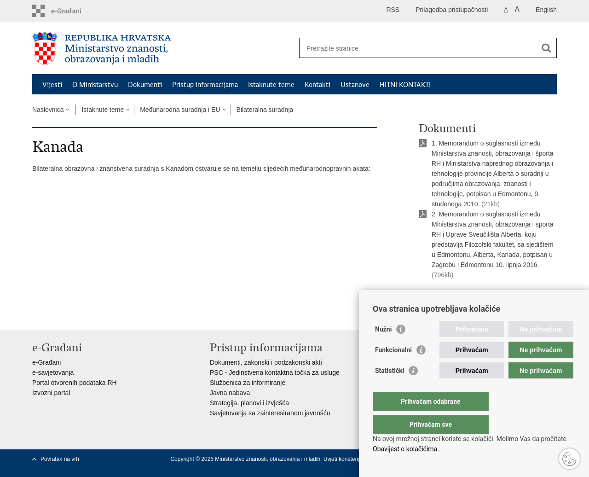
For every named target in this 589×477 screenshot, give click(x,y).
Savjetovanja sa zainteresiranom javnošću (270, 413)
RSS (392, 9)
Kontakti (317, 85)
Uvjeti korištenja (343, 459)
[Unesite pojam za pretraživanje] (418, 48)
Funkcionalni (393, 368)
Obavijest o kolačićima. (406, 449)
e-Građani (46, 362)
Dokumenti (145, 85)
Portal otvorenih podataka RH (74, 382)
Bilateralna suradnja (265, 109)
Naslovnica (48, 109)
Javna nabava (230, 392)
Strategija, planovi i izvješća (249, 403)
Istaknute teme (271, 85)
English (546, 9)
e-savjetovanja (53, 372)
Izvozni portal (51, 392)
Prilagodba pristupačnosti (452, 9)
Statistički (389, 389)
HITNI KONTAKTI (405, 85)
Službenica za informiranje (247, 382)
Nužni (383, 347)
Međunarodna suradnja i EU (180, 109)
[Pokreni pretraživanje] (546, 48)
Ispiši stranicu (445, 298)
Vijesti (52, 85)
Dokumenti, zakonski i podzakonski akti (266, 362)
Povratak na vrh (59, 459)
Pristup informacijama (205, 85)
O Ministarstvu (95, 85)
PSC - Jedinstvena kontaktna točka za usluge (275, 372)
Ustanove (355, 85)
